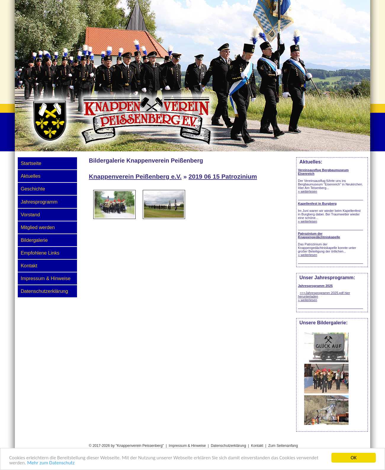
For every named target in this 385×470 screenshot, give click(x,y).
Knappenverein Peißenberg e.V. (135, 176)
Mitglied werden (38, 227)
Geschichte (33, 188)
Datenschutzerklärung (44, 291)
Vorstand (30, 214)
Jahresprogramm (39, 201)
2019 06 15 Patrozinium (223, 176)
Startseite (31, 163)
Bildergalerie (34, 240)
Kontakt (29, 265)
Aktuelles (31, 176)
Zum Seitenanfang (283, 446)
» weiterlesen (307, 191)
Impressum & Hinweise (45, 278)
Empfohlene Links (40, 252)
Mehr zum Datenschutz (51, 463)
